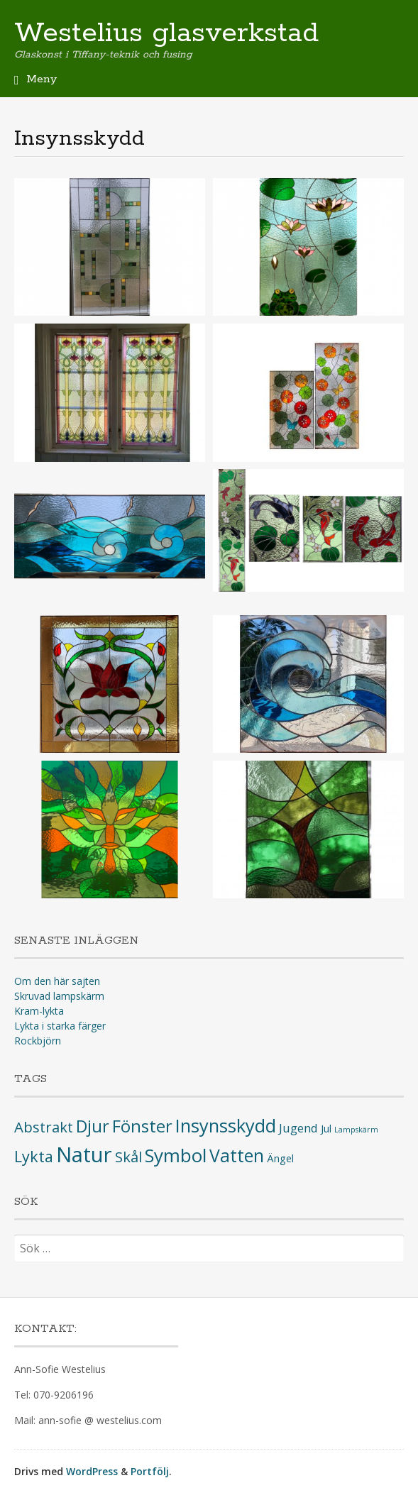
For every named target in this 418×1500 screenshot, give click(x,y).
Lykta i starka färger (60, 1025)
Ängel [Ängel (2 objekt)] (280, 1158)
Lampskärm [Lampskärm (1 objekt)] (356, 1130)
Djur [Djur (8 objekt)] (92, 1126)
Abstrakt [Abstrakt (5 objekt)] (43, 1127)
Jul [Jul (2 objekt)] (326, 1128)
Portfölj (150, 1471)
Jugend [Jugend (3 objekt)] (298, 1128)
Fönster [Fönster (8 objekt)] (142, 1126)
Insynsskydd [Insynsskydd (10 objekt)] (225, 1125)
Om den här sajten (57, 981)
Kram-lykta (39, 1011)
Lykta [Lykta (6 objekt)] (33, 1156)
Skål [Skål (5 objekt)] (128, 1157)
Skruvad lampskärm (59, 996)
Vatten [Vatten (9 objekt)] (236, 1155)
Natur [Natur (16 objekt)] (84, 1154)
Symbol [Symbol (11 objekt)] (176, 1155)
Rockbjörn (37, 1040)
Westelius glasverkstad (166, 33)
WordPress (92, 1471)
